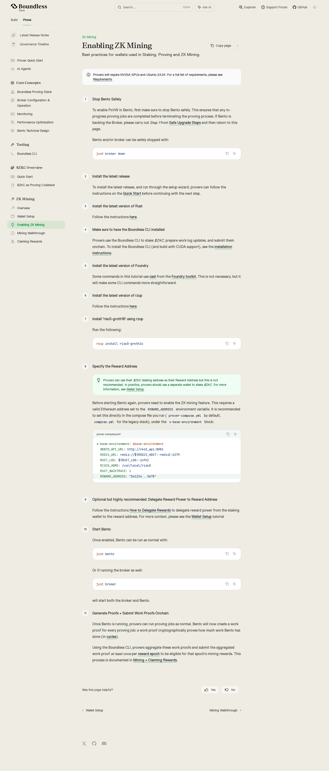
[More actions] (237, 45)
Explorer (247, 7)
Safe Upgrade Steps (185, 123)
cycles (111, 637)
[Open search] (153, 7)
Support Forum (274, 7)
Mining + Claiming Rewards (155, 660)
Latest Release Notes (30, 35)
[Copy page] (221, 45)
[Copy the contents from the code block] (227, 153)
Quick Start (132, 194)
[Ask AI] (234, 153)
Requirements (102, 79)
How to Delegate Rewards (150, 510)
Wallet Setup (135, 389)
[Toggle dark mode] (314, 7)
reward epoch (149, 654)
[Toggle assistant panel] (205, 7)
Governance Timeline (30, 44)
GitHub (300, 7)
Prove (27, 21)
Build (14, 21)
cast (152, 277)
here (133, 217)
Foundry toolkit (184, 277)
